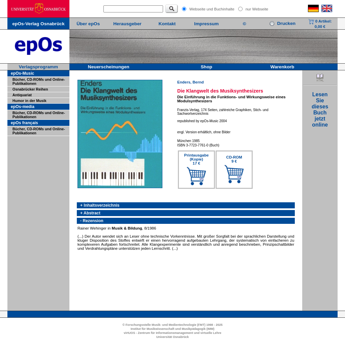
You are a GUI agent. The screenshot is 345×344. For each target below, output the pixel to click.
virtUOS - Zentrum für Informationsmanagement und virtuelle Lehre (172, 333)
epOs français (24, 123)
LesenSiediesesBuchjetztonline (320, 110)
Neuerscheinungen (108, 66)
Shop (206, 66)
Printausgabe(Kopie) (196, 159)
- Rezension (91, 220)
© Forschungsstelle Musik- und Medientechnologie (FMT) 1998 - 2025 (172, 324)
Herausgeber (127, 23)
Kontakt (167, 23)
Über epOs (88, 23)
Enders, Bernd (190, 82)
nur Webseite (257, 9)
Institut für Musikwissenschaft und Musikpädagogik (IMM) (173, 329)
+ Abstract (90, 213)
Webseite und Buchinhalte (211, 9)
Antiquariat (22, 95)
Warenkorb (282, 66)
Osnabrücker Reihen (30, 89)
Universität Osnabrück (172, 337)
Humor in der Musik (29, 101)
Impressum (206, 23)
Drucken (282, 23)
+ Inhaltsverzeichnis (100, 205)
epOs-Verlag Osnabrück (38, 23)
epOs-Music (22, 73)
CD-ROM (234, 159)
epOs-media (22, 106)
